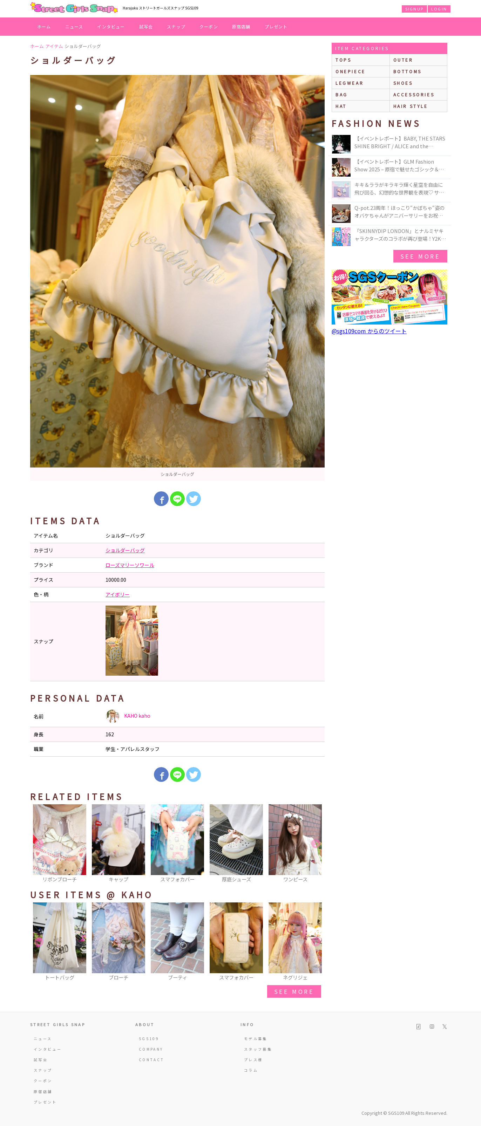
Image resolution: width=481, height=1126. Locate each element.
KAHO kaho (128, 716)
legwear (350, 83)
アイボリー (118, 594)
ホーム (44, 26)
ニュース (74, 26)
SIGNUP (414, 9)
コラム (251, 1070)
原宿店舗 (241, 26)
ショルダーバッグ (125, 550)
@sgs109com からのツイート (369, 331)
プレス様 (253, 1059)
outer (403, 60)
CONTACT (151, 1059)
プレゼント (276, 26)
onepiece (351, 71)
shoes (403, 83)
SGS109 (149, 1038)
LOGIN (439, 9)
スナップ (176, 26)
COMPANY (151, 1049)
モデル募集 (255, 1038)
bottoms (407, 71)
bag (342, 94)
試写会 (146, 26)
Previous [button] (39, 844)
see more (294, 991)
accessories (414, 94)
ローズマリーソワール (130, 564)
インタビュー (111, 26)
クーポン (208, 26)
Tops (343, 60)
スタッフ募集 (258, 1049)
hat (341, 106)
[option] (177, 278)
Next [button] (316, 844)
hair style (410, 106)
